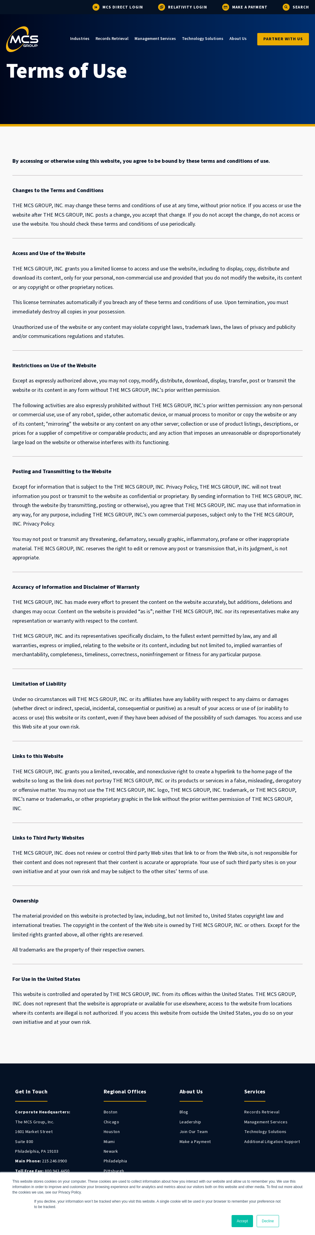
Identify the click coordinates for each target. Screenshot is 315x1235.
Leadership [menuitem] (190, 1122)
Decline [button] (268, 1221)
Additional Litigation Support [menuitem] (272, 1142)
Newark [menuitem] (111, 1151)
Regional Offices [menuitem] (125, 1092)
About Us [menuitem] (238, 39)
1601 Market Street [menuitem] (34, 1132)
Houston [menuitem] (112, 1132)
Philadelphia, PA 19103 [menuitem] (36, 1151)
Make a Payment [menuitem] (195, 1142)
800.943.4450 (42, 1171)
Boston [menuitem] (111, 1112)
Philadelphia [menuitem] (115, 1161)
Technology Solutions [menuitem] (202, 39)
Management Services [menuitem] (155, 39)
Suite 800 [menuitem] (24, 1142)
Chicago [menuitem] (111, 1122)
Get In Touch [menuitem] (31, 1092)
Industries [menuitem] (79, 39)
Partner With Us (283, 39)
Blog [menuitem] (184, 1112)
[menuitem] (42, 1112)
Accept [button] (242, 1221)
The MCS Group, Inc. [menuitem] (34, 1122)
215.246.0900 (41, 1161)
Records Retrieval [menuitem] (112, 39)
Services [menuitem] (254, 1092)
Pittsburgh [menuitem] (114, 1171)
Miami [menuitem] (109, 1142)
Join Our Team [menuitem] (194, 1132)
